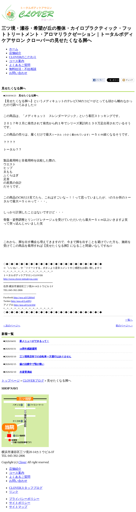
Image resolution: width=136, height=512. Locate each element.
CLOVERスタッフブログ (25, 487)
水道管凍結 (26, 371)
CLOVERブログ (33, 380)
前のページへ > (124, 325)
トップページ (11, 380)
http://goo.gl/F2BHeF (24, 297)
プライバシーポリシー (24, 498)
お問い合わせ (18, 73)
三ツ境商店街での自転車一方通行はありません (45, 356)
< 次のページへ (11, 325)
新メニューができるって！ (34, 341)
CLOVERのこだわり (22, 57)
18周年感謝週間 (28, 348)
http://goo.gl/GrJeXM (24, 304)
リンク (13, 491)
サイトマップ (18, 506)
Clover (22, 462)
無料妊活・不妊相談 (22, 69)
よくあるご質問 (19, 65)
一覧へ (129, 319)
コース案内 (16, 61)
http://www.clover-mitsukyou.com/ (20, 278)
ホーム (13, 49)
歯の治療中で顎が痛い (32, 364)
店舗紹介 (15, 53)
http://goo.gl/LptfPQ (21, 301)
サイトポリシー (19, 502)
